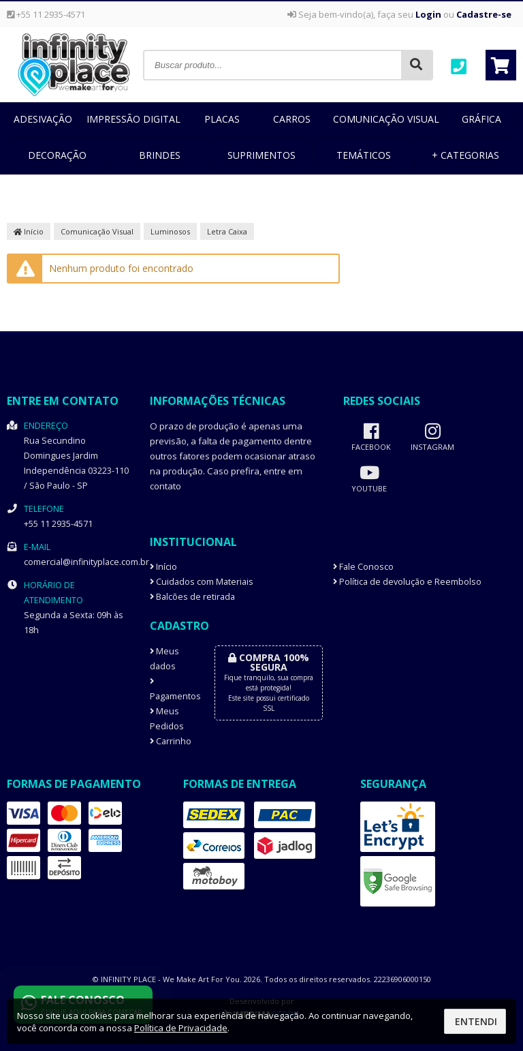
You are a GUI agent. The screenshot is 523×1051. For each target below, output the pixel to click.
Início (29, 231)
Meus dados (164, 658)
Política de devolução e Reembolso (407, 582)
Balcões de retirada (192, 597)
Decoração (57, 155)
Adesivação (43, 118)
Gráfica (481, 118)
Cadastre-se (483, 14)
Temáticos (363, 155)
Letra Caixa (227, 231)
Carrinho (170, 741)
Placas (222, 118)
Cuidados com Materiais (201, 582)
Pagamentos (172, 689)
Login (428, 14)
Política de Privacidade (180, 1028)
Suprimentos (261, 155)
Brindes (159, 155)
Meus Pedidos (167, 718)
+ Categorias (465, 155)
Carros (292, 118)
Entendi (476, 1021)
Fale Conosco (363, 567)
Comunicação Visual (386, 118)
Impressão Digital (133, 118)
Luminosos (170, 231)
